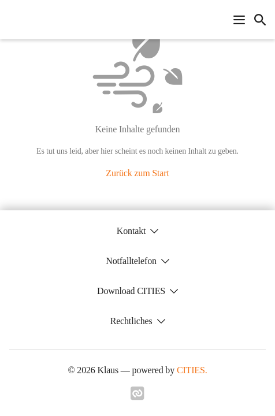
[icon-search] (260, 19)
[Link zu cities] (137, 397)
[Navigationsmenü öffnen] (239, 19)
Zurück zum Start (137, 173)
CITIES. (192, 370)
